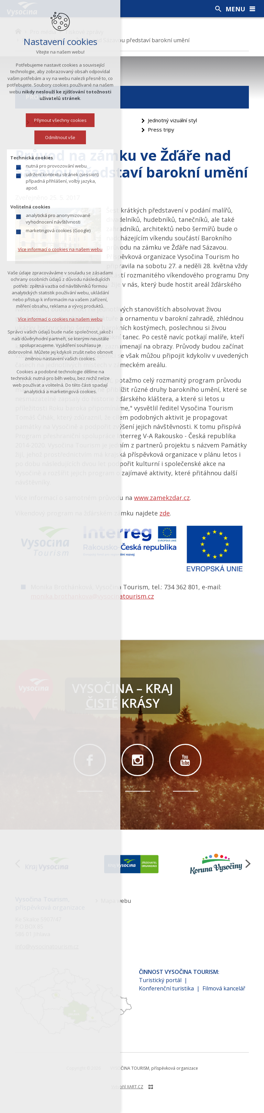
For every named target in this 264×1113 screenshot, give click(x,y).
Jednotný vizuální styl (172, 120)
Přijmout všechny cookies (58, 120)
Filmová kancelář (223, 988)
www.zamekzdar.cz (162, 497)
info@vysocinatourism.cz (47, 946)
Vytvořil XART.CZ (127, 1087)
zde (165, 513)
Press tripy (161, 129)
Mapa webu (116, 901)
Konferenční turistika (166, 988)
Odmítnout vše (58, 137)
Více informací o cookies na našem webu (58, 249)
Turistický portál (160, 980)
